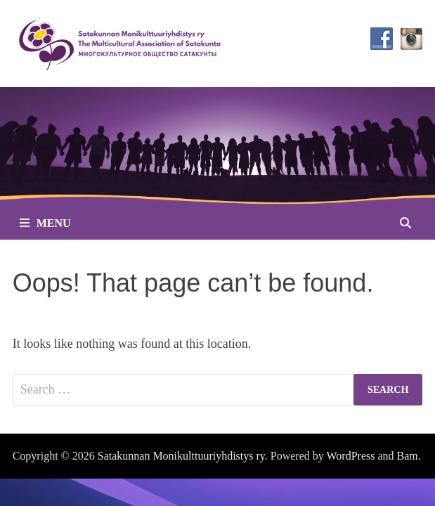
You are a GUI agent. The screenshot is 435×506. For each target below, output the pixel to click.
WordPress (351, 456)
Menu (45, 223)
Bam (407, 456)
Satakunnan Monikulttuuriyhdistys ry (181, 456)
